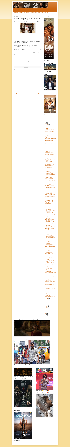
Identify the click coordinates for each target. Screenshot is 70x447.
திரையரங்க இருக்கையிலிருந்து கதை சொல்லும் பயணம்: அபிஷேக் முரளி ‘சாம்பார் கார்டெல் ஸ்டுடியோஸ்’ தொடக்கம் (31, 12)
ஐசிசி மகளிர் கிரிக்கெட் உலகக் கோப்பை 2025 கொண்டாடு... (49, 153)
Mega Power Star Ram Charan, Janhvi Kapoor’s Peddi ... (50, 218)
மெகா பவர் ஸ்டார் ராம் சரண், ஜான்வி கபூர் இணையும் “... (50, 216)
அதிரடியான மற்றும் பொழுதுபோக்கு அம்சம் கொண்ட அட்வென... (50, 180)
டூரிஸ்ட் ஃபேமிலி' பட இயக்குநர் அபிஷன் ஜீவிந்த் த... (49, 143)
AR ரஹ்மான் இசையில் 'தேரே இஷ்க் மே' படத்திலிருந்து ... (50, 184)
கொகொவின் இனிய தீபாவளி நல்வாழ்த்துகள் (49, 270)
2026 (45, 122)
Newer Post (16, 93)
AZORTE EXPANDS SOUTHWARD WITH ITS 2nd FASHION (49, 274)
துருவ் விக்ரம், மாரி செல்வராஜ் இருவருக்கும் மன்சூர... (49, 232)
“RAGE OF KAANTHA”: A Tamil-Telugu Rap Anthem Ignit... (50, 171)
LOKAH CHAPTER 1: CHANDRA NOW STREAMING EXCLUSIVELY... (50, 133)
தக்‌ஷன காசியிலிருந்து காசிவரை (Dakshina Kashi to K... (49, 280)
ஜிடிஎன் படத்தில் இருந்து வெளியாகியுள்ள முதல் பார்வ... (49, 200)
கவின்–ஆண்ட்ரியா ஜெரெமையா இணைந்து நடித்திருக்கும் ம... (49, 220)
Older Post (39, 93)
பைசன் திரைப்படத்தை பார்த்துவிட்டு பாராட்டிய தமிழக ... (50, 196)
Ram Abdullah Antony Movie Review (49, 163)
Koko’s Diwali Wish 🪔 (48, 271)
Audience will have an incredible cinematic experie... (49, 295)
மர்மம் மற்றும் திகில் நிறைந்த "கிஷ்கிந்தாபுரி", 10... (49, 162)
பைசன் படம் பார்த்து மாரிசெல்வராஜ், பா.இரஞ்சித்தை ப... (50, 248)
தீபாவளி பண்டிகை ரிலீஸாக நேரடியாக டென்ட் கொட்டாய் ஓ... (50, 241)
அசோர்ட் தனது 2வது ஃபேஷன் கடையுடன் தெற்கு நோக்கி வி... (49, 276)
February (47, 306)
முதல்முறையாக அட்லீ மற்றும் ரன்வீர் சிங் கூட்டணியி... (50, 264)
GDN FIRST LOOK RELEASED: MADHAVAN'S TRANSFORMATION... (50, 198)
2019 (45, 314)
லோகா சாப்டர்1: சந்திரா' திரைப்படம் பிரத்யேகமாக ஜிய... (50, 131)
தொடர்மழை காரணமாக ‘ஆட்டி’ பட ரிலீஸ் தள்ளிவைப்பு (50, 243)
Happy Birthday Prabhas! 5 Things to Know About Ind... (50, 225)
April (46, 304)
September (47, 298)
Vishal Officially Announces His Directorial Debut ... (49, 253)
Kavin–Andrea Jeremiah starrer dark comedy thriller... (49, 221)
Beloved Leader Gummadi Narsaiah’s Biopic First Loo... (50, 211)
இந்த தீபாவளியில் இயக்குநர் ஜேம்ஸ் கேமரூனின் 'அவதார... (50, 237)
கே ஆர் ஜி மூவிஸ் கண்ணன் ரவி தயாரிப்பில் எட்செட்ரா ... (49, 189)
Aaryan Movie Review (48, 176)
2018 (45, 315)
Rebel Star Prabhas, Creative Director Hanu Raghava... (50, 229)
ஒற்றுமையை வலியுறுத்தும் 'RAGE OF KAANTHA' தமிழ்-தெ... (50, 169)
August (46, 299)
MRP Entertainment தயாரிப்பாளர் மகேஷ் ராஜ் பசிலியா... (49, 186)
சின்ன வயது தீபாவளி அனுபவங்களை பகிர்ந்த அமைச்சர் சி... (50, 281)
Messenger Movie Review (48, 177)
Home (28, 93)
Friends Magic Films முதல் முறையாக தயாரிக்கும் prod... (50, 266)
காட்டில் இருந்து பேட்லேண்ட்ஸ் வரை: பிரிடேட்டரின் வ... (50, 207)
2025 (45, 123)
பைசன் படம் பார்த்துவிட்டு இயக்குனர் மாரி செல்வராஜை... (50, 135)
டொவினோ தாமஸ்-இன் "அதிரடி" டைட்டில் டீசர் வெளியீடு (49, 130)
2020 (45, 313)
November (47, 125)
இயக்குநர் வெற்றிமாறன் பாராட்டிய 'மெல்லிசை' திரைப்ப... (49, 245)
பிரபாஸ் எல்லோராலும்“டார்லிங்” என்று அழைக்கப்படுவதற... (50, 209)
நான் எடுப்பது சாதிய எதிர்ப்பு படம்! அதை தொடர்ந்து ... (50, 195)
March (46, 305)
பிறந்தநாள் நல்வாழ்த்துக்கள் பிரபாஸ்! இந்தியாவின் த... (50, 227)
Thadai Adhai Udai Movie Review (49, 164)
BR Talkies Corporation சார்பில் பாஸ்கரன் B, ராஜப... (49, 140)
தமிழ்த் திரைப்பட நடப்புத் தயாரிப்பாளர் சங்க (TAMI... (49, 203)
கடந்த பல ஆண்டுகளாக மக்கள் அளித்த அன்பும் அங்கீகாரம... (50, 139)
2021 (45, 312)
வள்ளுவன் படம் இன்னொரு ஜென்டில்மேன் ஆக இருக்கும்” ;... (50, 178)
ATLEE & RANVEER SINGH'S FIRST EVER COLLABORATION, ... (50, 262)
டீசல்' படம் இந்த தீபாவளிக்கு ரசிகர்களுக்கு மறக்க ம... (49, 293)
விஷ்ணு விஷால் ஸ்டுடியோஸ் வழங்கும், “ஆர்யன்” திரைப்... (49, 236)
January (47, 307)
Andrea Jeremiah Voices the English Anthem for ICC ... (49, 151)
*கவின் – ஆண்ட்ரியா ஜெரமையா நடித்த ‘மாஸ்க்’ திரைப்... (49, 257)
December (47, 124)
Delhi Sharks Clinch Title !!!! (48, 283)
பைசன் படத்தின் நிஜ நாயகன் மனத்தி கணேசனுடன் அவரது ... (50, 252)
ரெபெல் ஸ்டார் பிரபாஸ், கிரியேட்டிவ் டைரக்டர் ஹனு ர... (50, 230)
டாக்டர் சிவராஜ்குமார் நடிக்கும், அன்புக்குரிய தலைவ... (49, 212)
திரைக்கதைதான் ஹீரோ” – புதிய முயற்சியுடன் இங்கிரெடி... (49, 193)
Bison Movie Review (47, 287)
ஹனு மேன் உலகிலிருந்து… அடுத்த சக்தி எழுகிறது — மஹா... (50, 173)
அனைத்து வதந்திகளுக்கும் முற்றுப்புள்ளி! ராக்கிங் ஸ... (49, 167)
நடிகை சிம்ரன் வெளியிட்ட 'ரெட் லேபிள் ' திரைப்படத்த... (49, 149)
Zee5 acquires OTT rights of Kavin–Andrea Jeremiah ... (49, 255)
